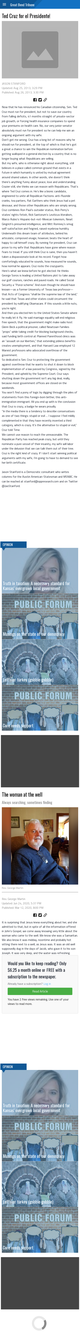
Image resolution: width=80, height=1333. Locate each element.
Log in (47, 983)
